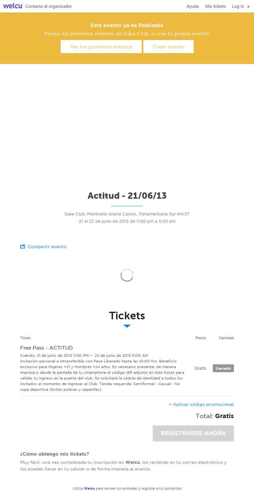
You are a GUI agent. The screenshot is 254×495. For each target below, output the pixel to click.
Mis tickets (215, 6)
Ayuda (192, 6)
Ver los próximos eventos (101, 46)
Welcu (12, 6)
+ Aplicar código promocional (201, 404)
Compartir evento (43, 246)
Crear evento (168, 46)
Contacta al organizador (48, 6)
